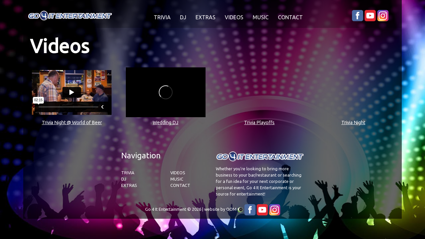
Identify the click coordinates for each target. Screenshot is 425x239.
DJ (183, 17)
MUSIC (261, 17)
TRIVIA (162, 17)
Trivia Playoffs (259, 122)
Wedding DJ (165, 122)
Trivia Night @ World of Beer (72, 122)
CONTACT (290, 17)
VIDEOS (234, 17)
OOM (231, 209)
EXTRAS (205, 17)
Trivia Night (353, 122)
